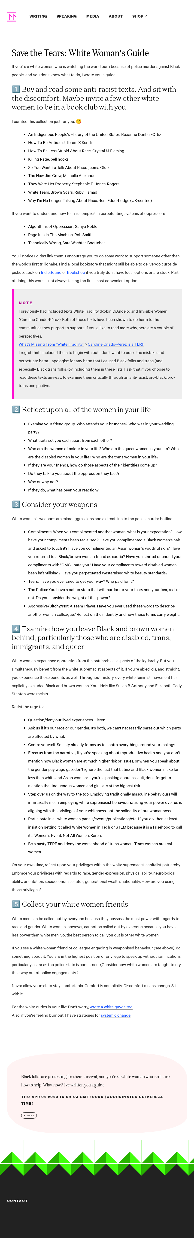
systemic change (115, 1015)
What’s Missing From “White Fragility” (51, 344)
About (116, 16)
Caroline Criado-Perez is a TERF (116, 344)
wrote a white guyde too (111, 1006)
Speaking (67, 16)
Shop (138, 16)
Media (92, 16)
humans (29, 1115)
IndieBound (51, 272)
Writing (38, 16)
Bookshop (76, 272)
